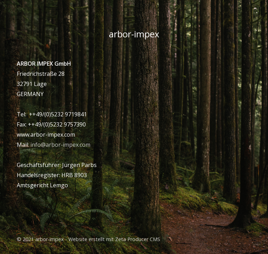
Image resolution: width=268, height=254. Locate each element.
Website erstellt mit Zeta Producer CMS (114, 239)
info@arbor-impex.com (60, 144)
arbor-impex (134, 34)
